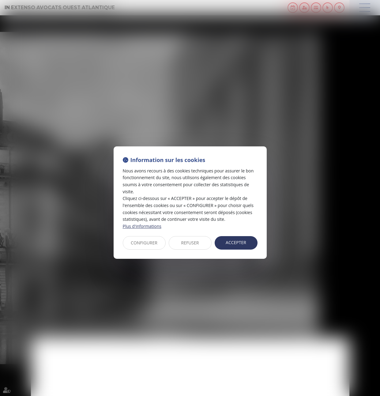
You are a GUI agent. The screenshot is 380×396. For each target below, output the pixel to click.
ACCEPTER (236, 242)
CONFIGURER (144, 243)
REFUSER (190, 243)
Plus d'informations (142, 226)
